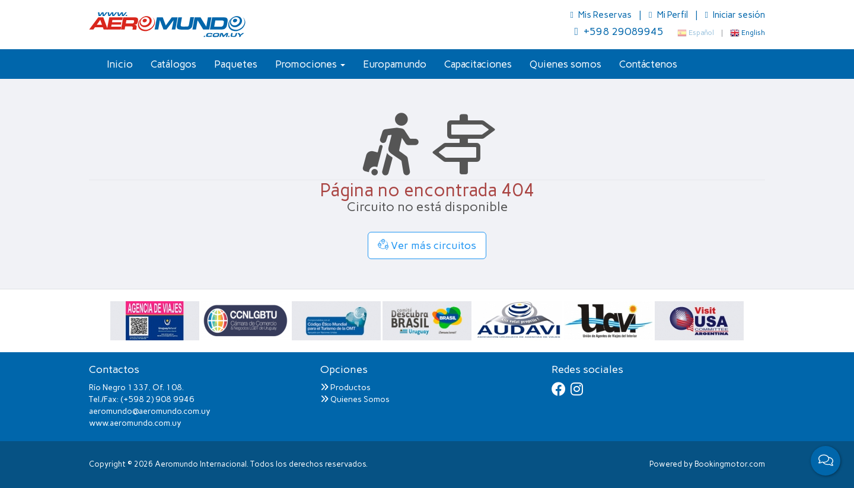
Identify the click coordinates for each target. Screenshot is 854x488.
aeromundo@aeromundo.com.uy (150, 411)
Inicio (120, 64)
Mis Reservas (602, 14)
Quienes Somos (355, 399)
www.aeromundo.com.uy (135, 423)
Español (695, 32)
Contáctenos (648, 64)
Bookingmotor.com (729, 464)
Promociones (310, 64)
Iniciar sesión (735, 14)
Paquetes (235, 64)
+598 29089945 (619, 31)
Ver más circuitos (427, 245)
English (747, 32)
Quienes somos (565, 64)
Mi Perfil (669, 14)
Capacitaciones (478, 64)
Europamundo (394, 64)
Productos (345, 387)
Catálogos (173, 64)
